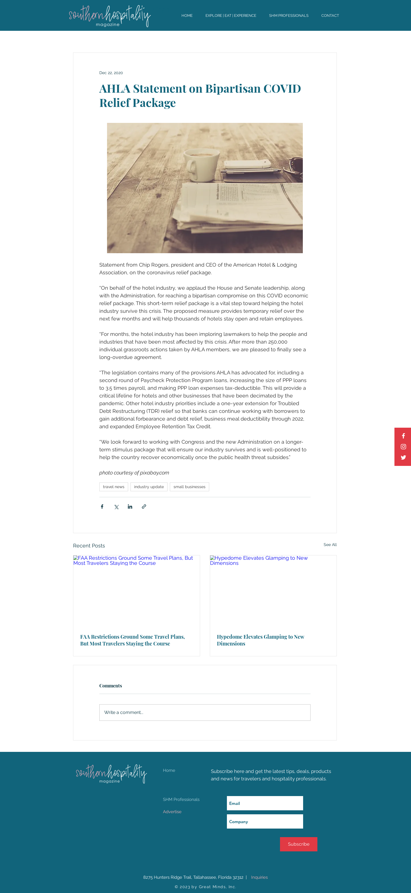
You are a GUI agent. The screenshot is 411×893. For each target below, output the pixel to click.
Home (169, 770)
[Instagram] (403, 446)
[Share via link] (144, 506)
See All (330, 544)
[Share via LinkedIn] (130, 506)
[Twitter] (403, 457)
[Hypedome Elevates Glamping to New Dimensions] (273, 590)
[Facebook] (403, 435)
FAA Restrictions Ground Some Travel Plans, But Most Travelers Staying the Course (132, 640)
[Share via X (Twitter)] (116, 506)
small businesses (190, 486)
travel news (113, 486)
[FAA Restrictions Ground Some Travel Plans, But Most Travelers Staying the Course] (136, 590)
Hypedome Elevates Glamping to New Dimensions (260, 640)
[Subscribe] (298, 844)
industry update (149, 486)
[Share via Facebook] (102, 506)
